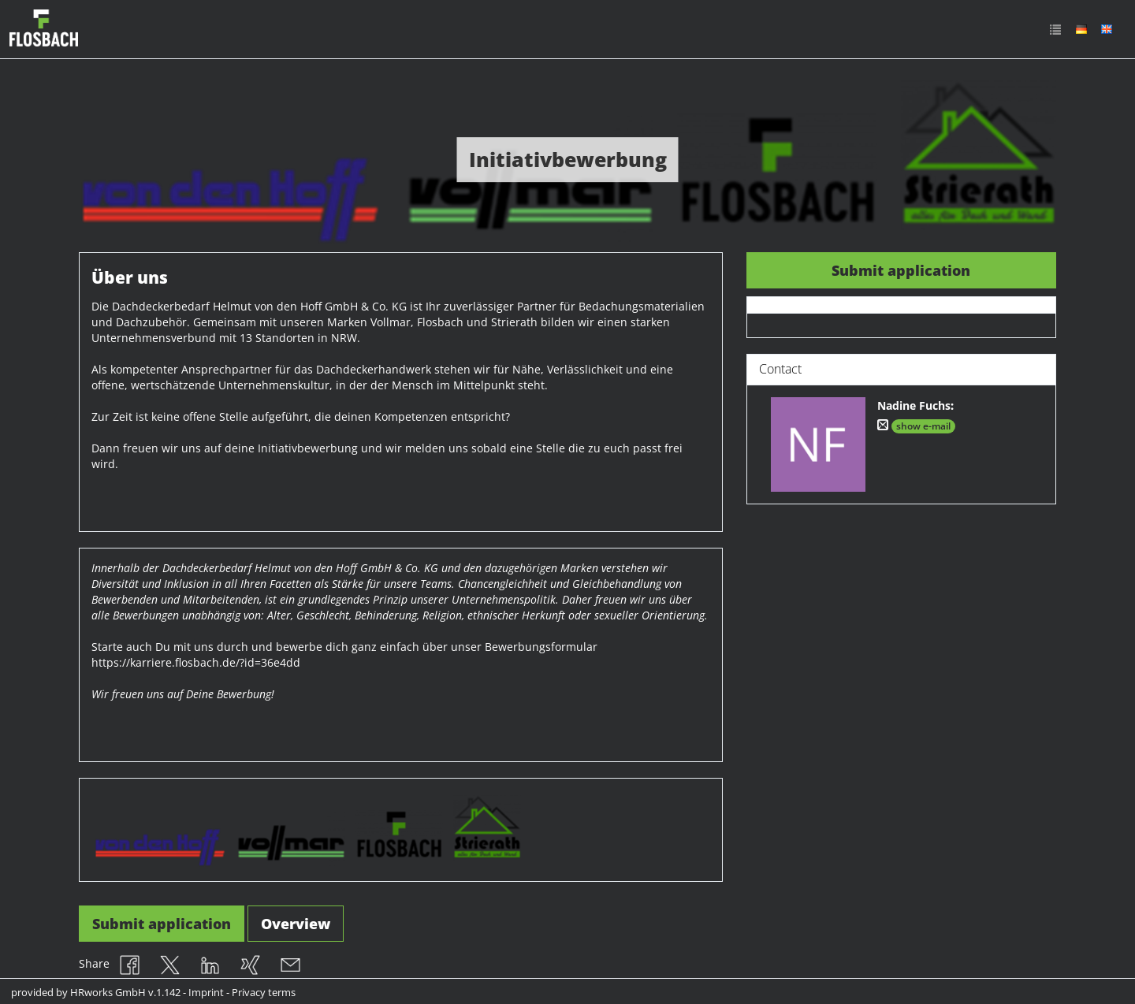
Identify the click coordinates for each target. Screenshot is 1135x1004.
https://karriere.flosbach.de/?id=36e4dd (195, 662)
